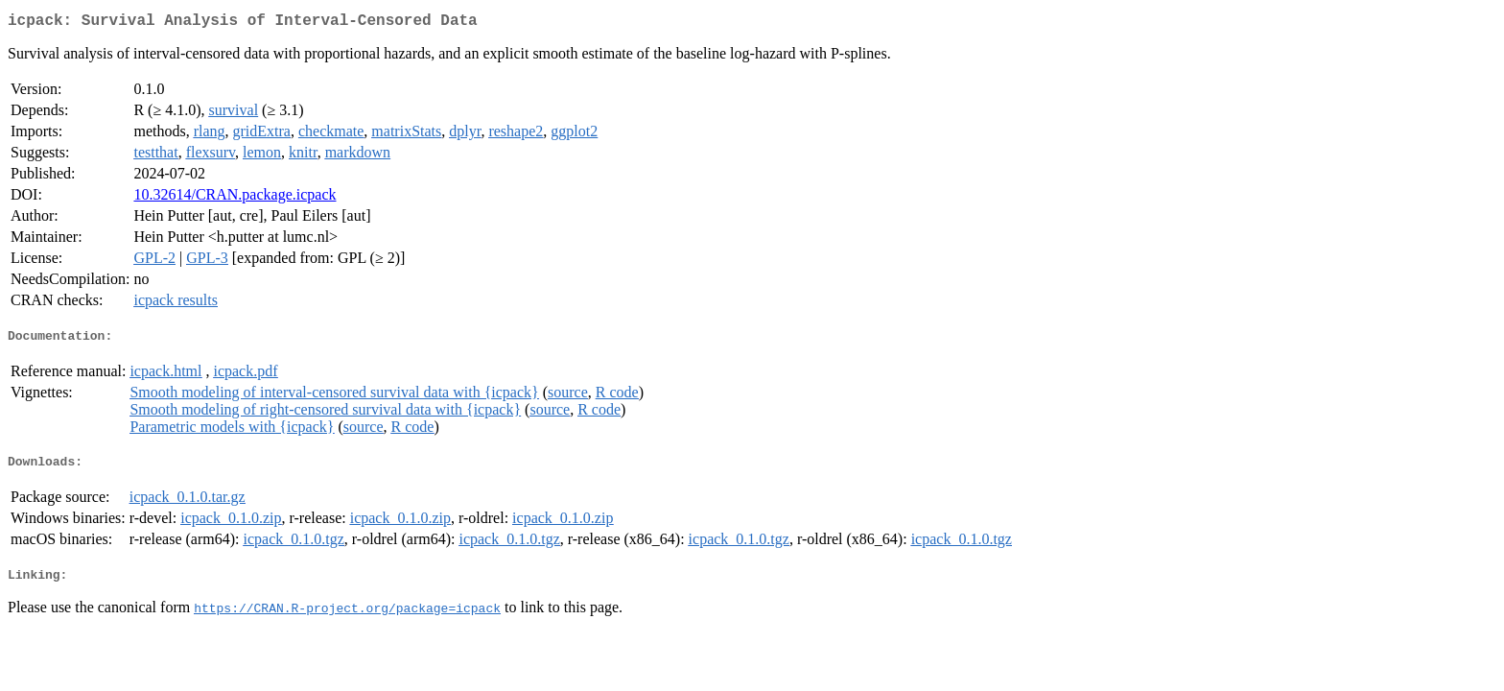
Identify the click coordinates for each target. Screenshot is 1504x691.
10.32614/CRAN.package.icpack (234, 198)
